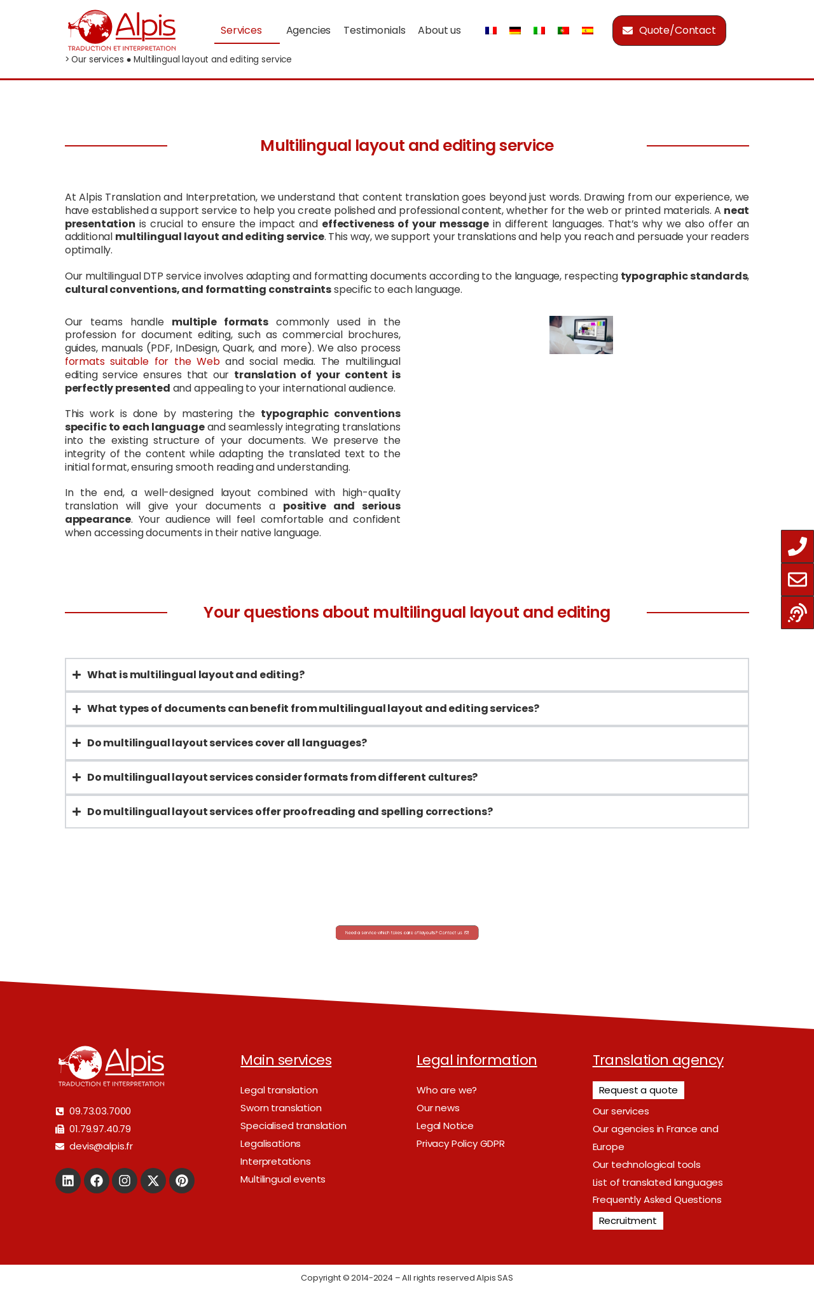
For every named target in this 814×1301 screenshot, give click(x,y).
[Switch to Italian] (539, 30)
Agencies (308, 30)
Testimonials (374, 30)
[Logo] (121, 30)
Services (241, 30)
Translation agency (658, 1060)
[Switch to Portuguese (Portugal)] (563, 30)
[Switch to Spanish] (588, 30)
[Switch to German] (515, 30)
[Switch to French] (491, 30)
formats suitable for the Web (142, 361)
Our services (97, 59)
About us (439, 30)
